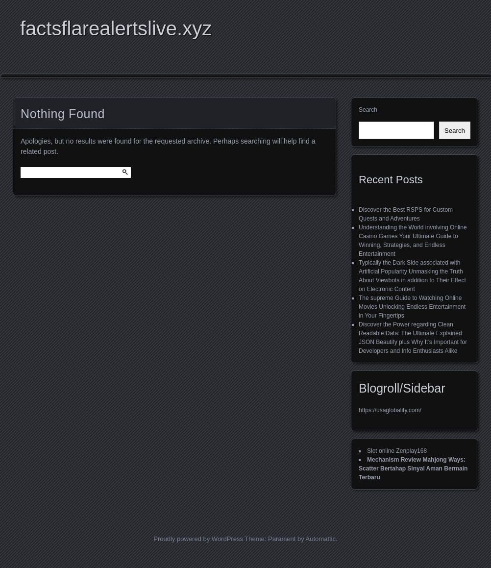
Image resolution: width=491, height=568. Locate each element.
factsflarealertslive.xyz (116, 28)
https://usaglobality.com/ (390, 410)
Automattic (321, 539)
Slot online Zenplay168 (397, 450)
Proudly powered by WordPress (198, 539)
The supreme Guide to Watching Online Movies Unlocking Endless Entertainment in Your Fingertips (412, 307)
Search (368, 109)
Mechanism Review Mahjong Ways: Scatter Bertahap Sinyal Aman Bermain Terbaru (413, 468)
